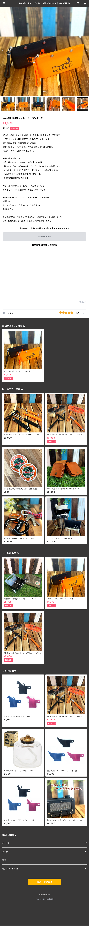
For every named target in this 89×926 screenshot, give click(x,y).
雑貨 (4, 860)
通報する (82, 302)
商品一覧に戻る (44, 882)
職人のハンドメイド (10, 868)
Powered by (44, 899)
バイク (5, 851)
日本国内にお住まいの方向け (44, 245)
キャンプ (5, 843)
